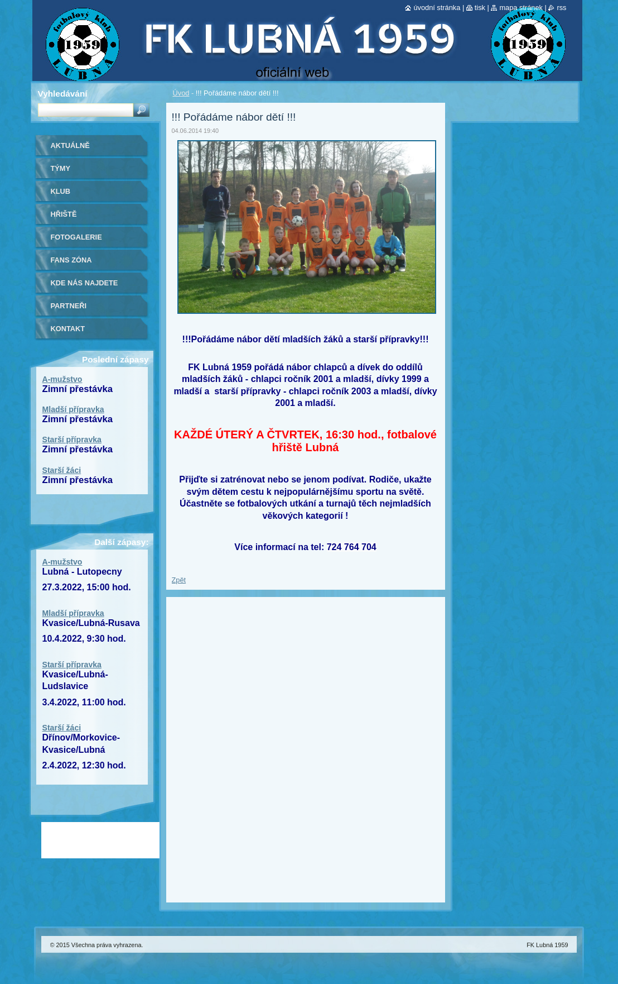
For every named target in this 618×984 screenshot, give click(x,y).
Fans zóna (71, 260)
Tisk (480, 7)
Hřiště (64, 214)
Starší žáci (61, 470)
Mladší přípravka (73, 409)
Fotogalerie (76, 237)
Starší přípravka (72, 439)
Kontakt (68, 328)
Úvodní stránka (436, 7)
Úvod (181, 93)
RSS (561, 7)
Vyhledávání (63, 93)
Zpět (179, 580)
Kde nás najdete (84, 283)
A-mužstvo (62, 379)
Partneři (68, 306)
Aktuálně (70, 145)
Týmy (61, 168)
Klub (61, 191)
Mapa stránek (521, 7)
